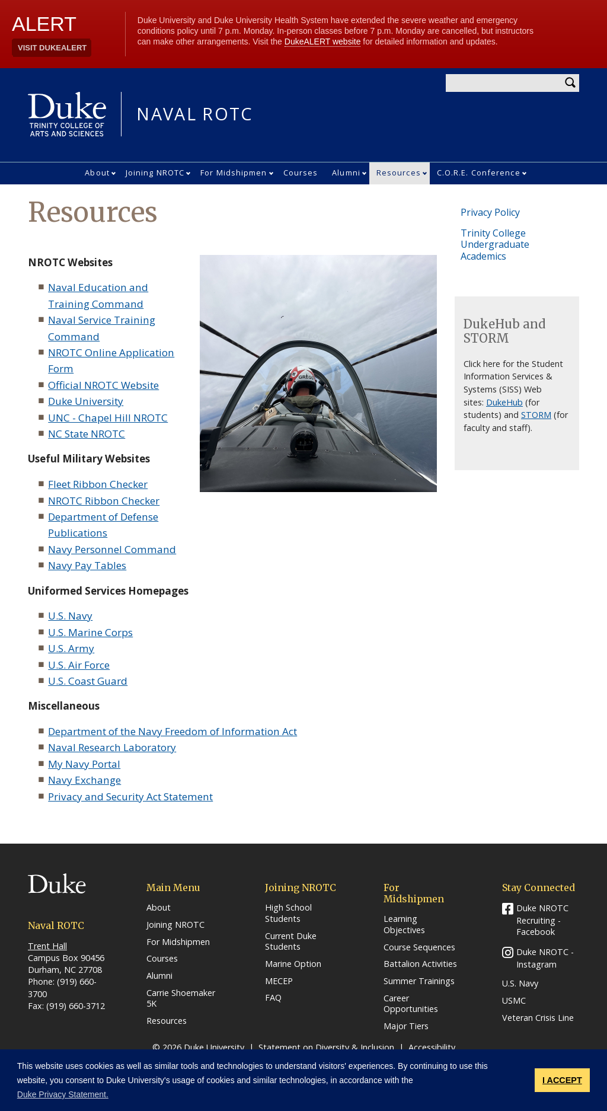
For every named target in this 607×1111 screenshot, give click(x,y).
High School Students (288, 913)
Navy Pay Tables (87, 565)
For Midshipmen (233, 172)
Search (570, 83)
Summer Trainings (419, 981)
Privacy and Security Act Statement (130, 796)
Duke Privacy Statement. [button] (62, 1094)
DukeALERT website (323, 41)
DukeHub (504, 402)
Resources (398, 172)
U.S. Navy (70, 615)
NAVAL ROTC (194, 114)
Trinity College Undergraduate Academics (495, 244)
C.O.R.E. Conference (478, 172)
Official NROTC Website (103, 385)
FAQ (273, 997)
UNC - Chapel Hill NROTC (108, 417)
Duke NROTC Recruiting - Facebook (542, 919)
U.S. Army (71, 648)
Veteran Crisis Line (538, 1018)
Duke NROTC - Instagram (545, 958)
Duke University (85, 401)
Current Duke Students (291, 942)
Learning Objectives (404, 925)
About (97, 172)
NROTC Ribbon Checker (103, 500)
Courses (300, 172)
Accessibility (431, 1047)
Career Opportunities (411, 1004)
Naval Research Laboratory (112, 747)
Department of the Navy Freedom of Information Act (172, 731)
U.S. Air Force (79, 665)
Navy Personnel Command (112, 549)
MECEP (279, 981)
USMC (514, 1000)
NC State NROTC (86, 433)
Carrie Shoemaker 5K (180, 999)
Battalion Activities (420, 964)
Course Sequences (419, 947)
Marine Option (293, 964)
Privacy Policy (490, 212)
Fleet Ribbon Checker (98, 484)
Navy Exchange (84, 780)
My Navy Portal (84, 764)
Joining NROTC (155, 172)
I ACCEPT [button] (562, 1080)
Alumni (346, 172)
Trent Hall (47, 946)
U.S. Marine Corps (90, 632)
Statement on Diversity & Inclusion (326, 1047)
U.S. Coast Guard (87, 681)
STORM (536, 414)
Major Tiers (406, 1026)
